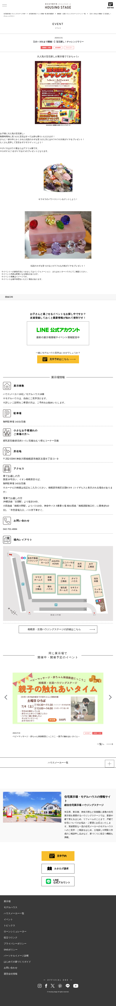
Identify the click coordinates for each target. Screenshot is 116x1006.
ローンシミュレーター (15, 931)
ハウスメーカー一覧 (14, 913)
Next (110, 695)
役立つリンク (10, 937)
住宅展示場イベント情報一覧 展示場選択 (41, 14)
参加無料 (58, 47)
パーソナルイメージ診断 (16, 955)
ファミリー (69, 47)
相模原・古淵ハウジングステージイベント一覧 (71, 14)
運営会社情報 (10, 973)
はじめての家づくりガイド (17, 961)
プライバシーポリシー (15, 943)
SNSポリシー (11, 949)
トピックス (9, 925)
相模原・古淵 (46, 47)
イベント (8, 919)
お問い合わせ (10, 967)
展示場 (7, 901)
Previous (5, 695)
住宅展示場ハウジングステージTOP (14, 14)
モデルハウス (10, 907)
